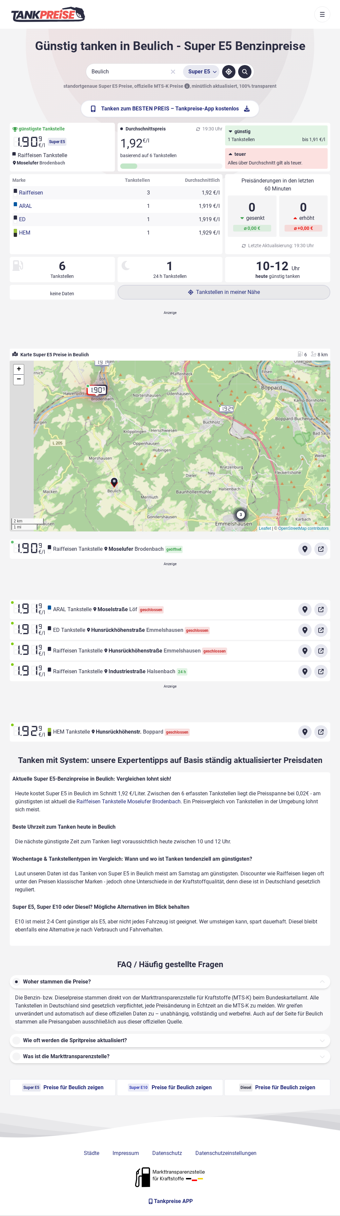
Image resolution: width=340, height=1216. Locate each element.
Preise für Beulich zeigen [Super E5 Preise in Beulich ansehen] (63, 1088)
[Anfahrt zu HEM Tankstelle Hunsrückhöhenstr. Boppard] (305, 732)
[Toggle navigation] (322, 14)
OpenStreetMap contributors (303, 528)
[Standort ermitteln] (228, 71)
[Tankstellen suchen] (244, 71)
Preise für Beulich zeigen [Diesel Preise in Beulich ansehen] (277, 1088)
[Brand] (48, 14)
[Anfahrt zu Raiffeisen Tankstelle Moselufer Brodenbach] (305, 549)
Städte (91, 1153)
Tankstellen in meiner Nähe (224, 292)
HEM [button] (24, 233)
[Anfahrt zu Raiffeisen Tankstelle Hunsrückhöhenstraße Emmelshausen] (305, 651)
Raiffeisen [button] (31, 192)
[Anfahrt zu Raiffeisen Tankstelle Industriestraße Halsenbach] (305, 671)
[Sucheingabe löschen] (173, 71)
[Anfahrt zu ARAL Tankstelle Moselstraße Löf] (305, 609)
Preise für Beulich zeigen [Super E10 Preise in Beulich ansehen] (170, 1088)
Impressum (126, 1153)
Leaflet (265, 528)
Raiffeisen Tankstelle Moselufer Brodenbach (128, 801)
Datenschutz (167, 1153)
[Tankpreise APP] (170, 1201)
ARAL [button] (25, 206)
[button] (114, 485)
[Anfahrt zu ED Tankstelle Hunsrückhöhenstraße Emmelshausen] (305, 630)
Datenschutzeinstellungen (226, 1153)
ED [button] (22, 219)
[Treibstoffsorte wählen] (201, 71)
